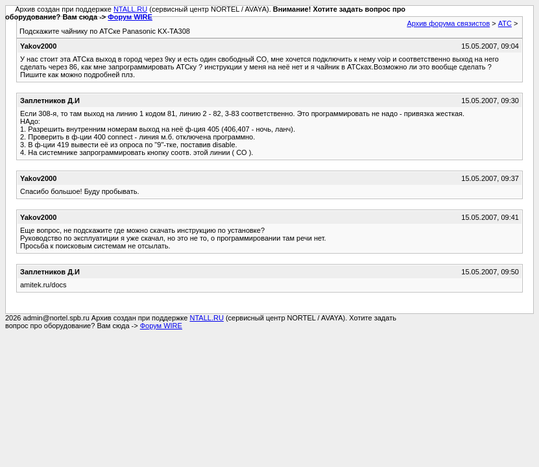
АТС (505, 23)
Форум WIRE (130, 17)
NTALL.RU (130, 9)
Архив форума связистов (448, 23)
